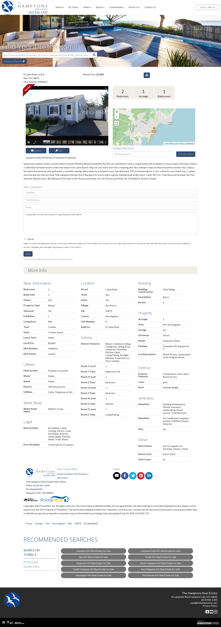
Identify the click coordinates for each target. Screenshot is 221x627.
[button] (94, 55)
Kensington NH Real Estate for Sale (94, 575)
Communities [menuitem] (116, 7)
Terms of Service (65, 259)
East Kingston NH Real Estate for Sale (160, 569)
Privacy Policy (75, 247)
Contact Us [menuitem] (150, 7)
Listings (39, 523)
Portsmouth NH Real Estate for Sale (160, 575)
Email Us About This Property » (73, 473)
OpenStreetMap (178, 144)
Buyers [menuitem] (100, 7)
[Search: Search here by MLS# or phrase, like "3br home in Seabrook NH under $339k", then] (46, 55)
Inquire (36, 150)
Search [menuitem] (60, 7)
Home (29, 523)
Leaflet (166, 144)
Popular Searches (31, 564)
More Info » (63, 477)
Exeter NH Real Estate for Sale (160, 557)
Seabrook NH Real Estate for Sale (93, 563)
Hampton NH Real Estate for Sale (93, 550)
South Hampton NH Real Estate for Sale (93, 569)
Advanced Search (13, 61)
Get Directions (185, 154)
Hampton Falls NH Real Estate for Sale (160, 550)
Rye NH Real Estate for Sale (93, 557)
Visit (59, 150)
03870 (78, 523)
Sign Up (211, 7)
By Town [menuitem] (73, 7)
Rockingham (58, 523)
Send (28, 253)
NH (48, 523)
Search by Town (31, 552)
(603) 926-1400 (41, 485)
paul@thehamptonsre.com (204, 602)
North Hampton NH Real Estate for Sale (160, 563)
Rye (70, 523)
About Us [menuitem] (134, 7)
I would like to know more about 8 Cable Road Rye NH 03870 (110, 223)
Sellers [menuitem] (87, 7)
